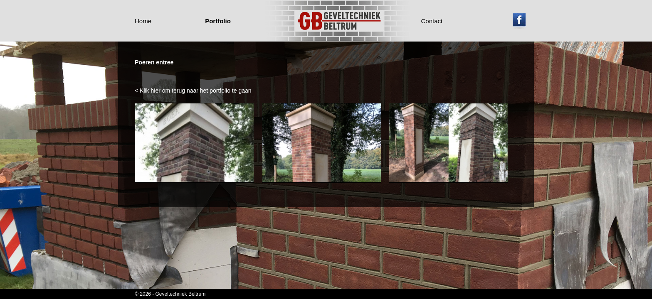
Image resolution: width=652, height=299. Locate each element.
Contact (432, 21)
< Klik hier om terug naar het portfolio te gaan (193, 90)
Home (143, 21)
